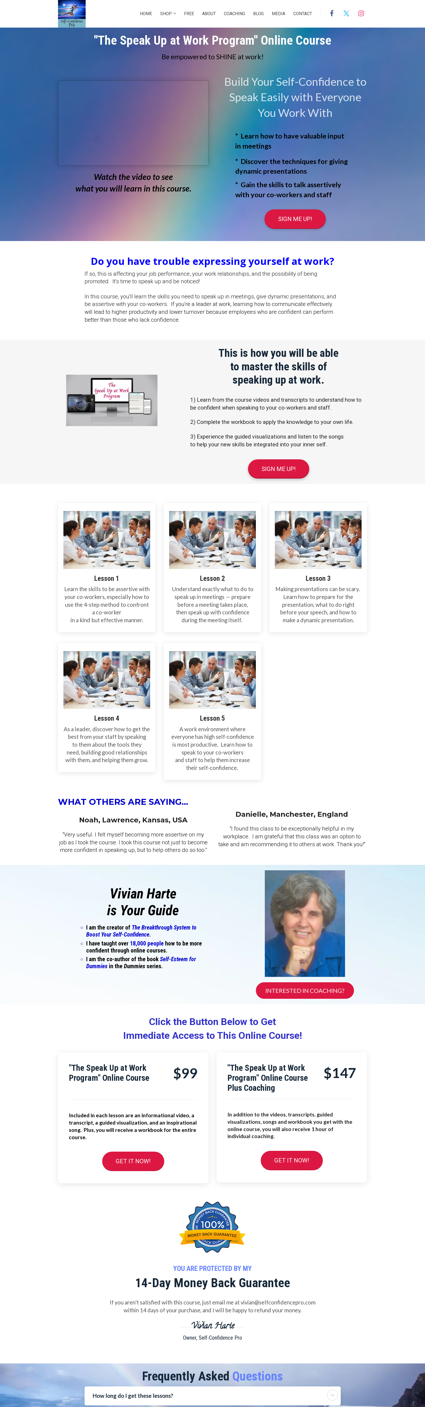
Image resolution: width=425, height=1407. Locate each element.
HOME (146, 13)
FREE (189, 13)
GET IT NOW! (133, 1161)
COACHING (234, 13)
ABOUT (209, 13)
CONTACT (302, 13)
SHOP (166, 13)
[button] (332, 1395)
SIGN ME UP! (295, 219)
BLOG (258, 13)
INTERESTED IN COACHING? (304, 990)
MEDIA (278, 13)
